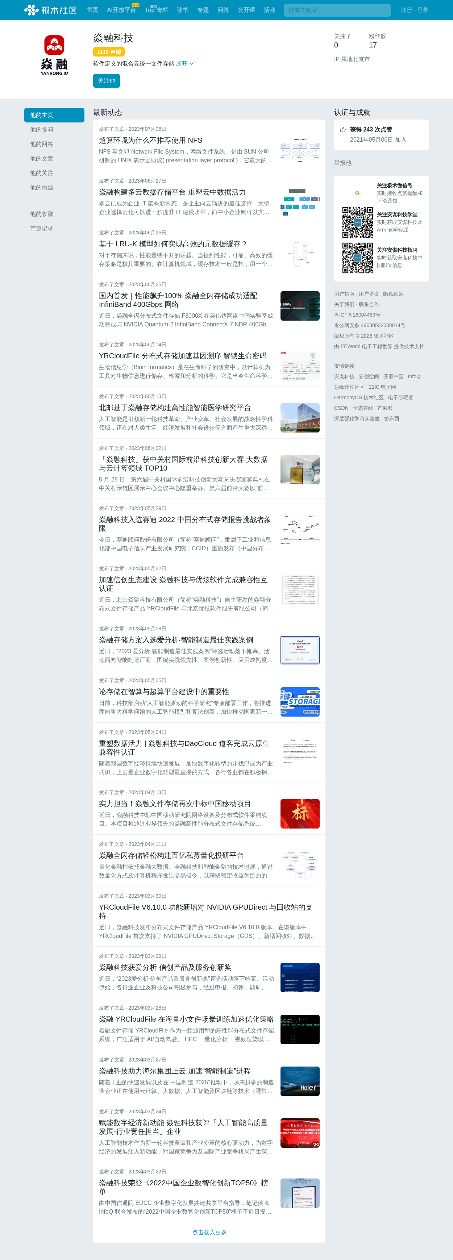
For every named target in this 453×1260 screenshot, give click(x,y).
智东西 (391, 418)
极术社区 (50, 10)
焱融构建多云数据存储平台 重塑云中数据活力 (172, 192)
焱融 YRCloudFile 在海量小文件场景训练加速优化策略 (186, 1019)
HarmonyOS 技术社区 (359, 397)
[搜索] (337, 10)
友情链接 (344, 366)
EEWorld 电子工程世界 (366, 346)
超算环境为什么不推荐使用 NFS (151, 140)
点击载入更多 (209, 1232)
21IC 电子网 (382, 387)
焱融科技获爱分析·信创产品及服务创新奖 (165, 967)
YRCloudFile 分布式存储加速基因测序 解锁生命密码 (183, 356)
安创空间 (369, 376)
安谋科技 (344, 376)
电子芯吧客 (400, 397)
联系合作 (369, 304)
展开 (185, 64)
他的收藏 (41, 214)
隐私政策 (393, 294)
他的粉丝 (41, 187)
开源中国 (393, 376)
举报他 (343, 163)
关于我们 (344, 304)
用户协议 (369, 294)
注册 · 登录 (415, 10)
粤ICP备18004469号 (357, 315)
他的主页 (41, 115)
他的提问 (41, 129)
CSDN (341, 408)
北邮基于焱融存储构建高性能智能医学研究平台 (175, 408)
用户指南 (344, 294)
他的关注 (41, 173)
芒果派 (384, 408)
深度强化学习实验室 (357, 418)
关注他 (106, 81)
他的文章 (41, 158)
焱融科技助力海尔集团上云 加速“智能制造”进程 (175, 1071)
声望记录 (41, 228)
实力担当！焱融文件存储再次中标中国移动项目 (175, 804)
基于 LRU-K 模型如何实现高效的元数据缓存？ (173, 244)
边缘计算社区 (349, 387)
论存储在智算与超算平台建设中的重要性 (164, 692)
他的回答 (41, 144)
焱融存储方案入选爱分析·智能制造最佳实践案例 (176, 640)
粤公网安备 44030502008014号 (370, 325)
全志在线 (363, 408)
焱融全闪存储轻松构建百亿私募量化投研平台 (171, 855)
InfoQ (414, 376)
